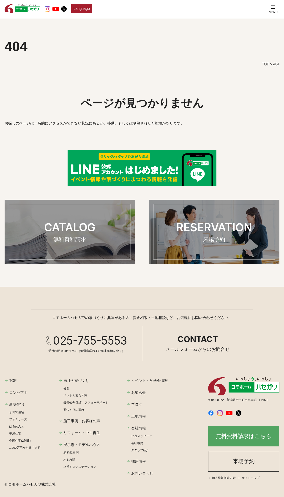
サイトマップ (250, 478)
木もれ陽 (69, 459)
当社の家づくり (76, 381)
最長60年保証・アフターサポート (85, 402)
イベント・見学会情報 (149, 381)
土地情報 (138, 416)
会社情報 (138, 428)
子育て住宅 (16, 412)
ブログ (136, 404)
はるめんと (16, 426)
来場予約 (244, 461)
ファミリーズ (18, 419)
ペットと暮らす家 (75, 395)
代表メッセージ (141, 436)
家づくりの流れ (73, 409)
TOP (13, 381)
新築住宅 (16, 404)
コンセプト (18, 392)
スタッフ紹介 (140, 450)
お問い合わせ (142, 473)
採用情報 (138, 461)
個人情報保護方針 (224, 478)
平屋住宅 (15, 433)
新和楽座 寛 (71, 452)
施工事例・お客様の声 (81, 421)
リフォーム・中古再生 (81, 433)
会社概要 (137, 443)
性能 (66, 388)
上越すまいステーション (79, 466)
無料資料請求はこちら (244, 436)
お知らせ (138, 392)
